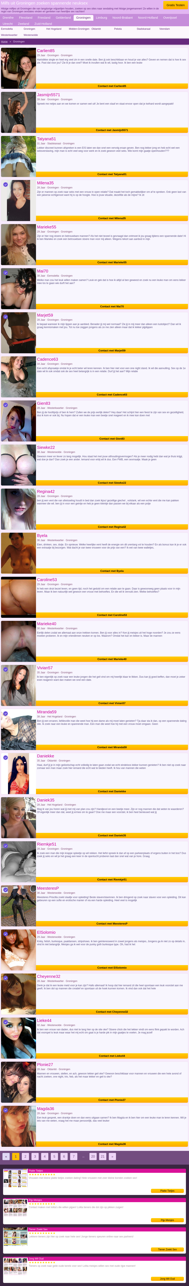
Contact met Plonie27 (111, 1099)
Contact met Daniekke (112, 791)
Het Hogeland (53, 28)
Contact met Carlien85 (112, 86)
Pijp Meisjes (167, 1220)
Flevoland (25, 17)
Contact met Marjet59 (112, 350)
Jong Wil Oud (167, 1278)
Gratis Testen (176, 5)
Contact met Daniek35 (112, 835)
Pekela (118, 28)
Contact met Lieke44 (112, 1055)
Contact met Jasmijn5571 (112, 130)
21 (103, 1156)
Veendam (164, 28)
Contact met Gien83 (111, 438)
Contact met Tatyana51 (111, 174)
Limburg (101, 17)
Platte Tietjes (167, 1190)
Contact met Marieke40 (112, 659)
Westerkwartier (9, 35)
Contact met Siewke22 (112, 482)
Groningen (83, 17)
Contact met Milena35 (112, 218)
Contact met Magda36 (112, 1144)
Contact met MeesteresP (112, 923)
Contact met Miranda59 (112, 747)
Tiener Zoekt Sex (167, 1249)
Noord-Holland (148, 17)
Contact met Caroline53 (112, 615)
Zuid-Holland (43, 23)
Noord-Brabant (122, 17)
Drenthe (8, 17)
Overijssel (170, 17)
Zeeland (23, 23)
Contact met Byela (112, 570)
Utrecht (8, 23)
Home (4, 41)
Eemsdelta (7, 28)
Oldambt (96, 28)
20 (93, 1156)
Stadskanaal (143, 28)
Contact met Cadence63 (112, 394)
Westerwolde (31, 35)
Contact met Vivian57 (112, 703)
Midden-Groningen (79, 28)
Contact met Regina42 (112, 526)
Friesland (44, 17)
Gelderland (63, 17)
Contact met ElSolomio (111, 967)
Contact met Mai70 (112, 306)
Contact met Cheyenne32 (112, 1011)
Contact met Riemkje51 (112, 879)
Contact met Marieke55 (112, 262)
